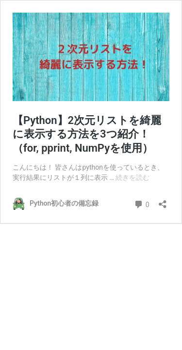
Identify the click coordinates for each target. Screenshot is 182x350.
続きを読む (132, 177)
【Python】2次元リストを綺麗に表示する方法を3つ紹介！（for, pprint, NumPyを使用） (87, 134)
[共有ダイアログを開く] (162, 201)
